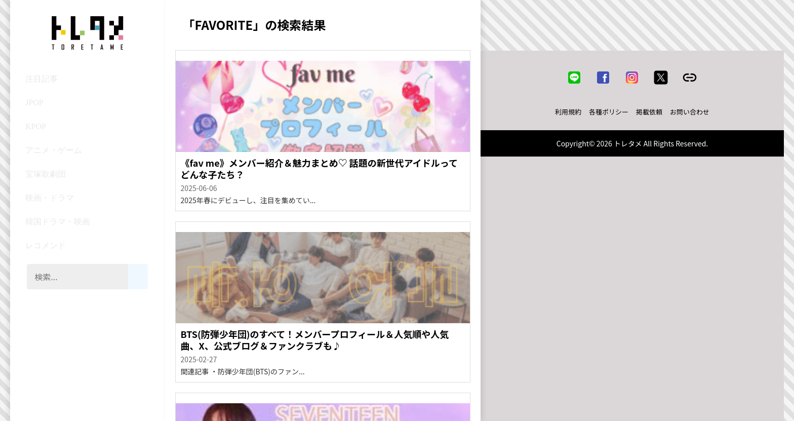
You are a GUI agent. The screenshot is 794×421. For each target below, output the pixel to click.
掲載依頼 (649, 112)
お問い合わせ (689, 112)
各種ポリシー (608, 112)
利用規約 (568, 112)
